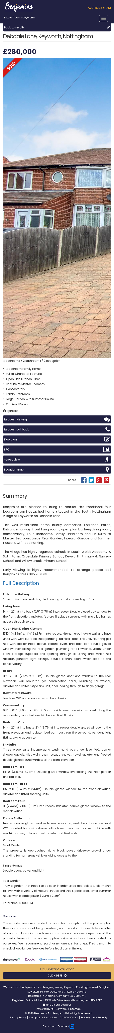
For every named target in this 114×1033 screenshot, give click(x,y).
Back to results (57, 27)
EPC (57, 449)
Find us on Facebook (57, 1004)
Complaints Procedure (42, 1017)
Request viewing (57, 419)
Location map (57, 469)
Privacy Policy (18, 1017)
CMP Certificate (69, 1017)
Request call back (57, 429)
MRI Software (59, 1009)
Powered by (43, 1009)
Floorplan (57, 439)
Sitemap (75, 1009)
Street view (57, 459)
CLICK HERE (57, 976)
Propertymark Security (94, 1017)
